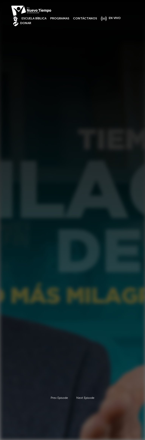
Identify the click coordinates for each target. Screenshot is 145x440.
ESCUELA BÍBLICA (34, 18)
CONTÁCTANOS (85, 18)
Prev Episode (59, 398)
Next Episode (85, 398)
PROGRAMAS (59, 18)
